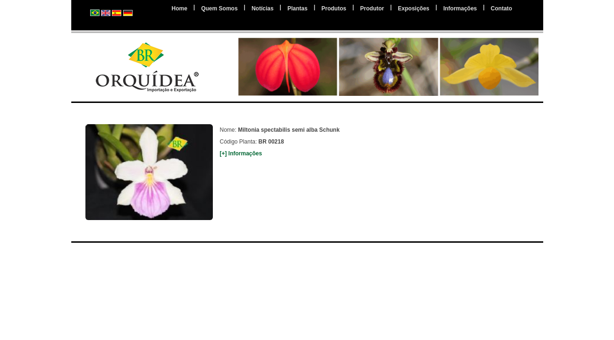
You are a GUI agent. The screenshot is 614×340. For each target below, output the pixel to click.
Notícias (263, 8)
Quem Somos (219, 8)
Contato (501, 8)
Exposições (413, 8)
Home (179, 8)
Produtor (372, 8)
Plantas (297, 8)
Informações (460, 8)
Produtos (333, 8)
